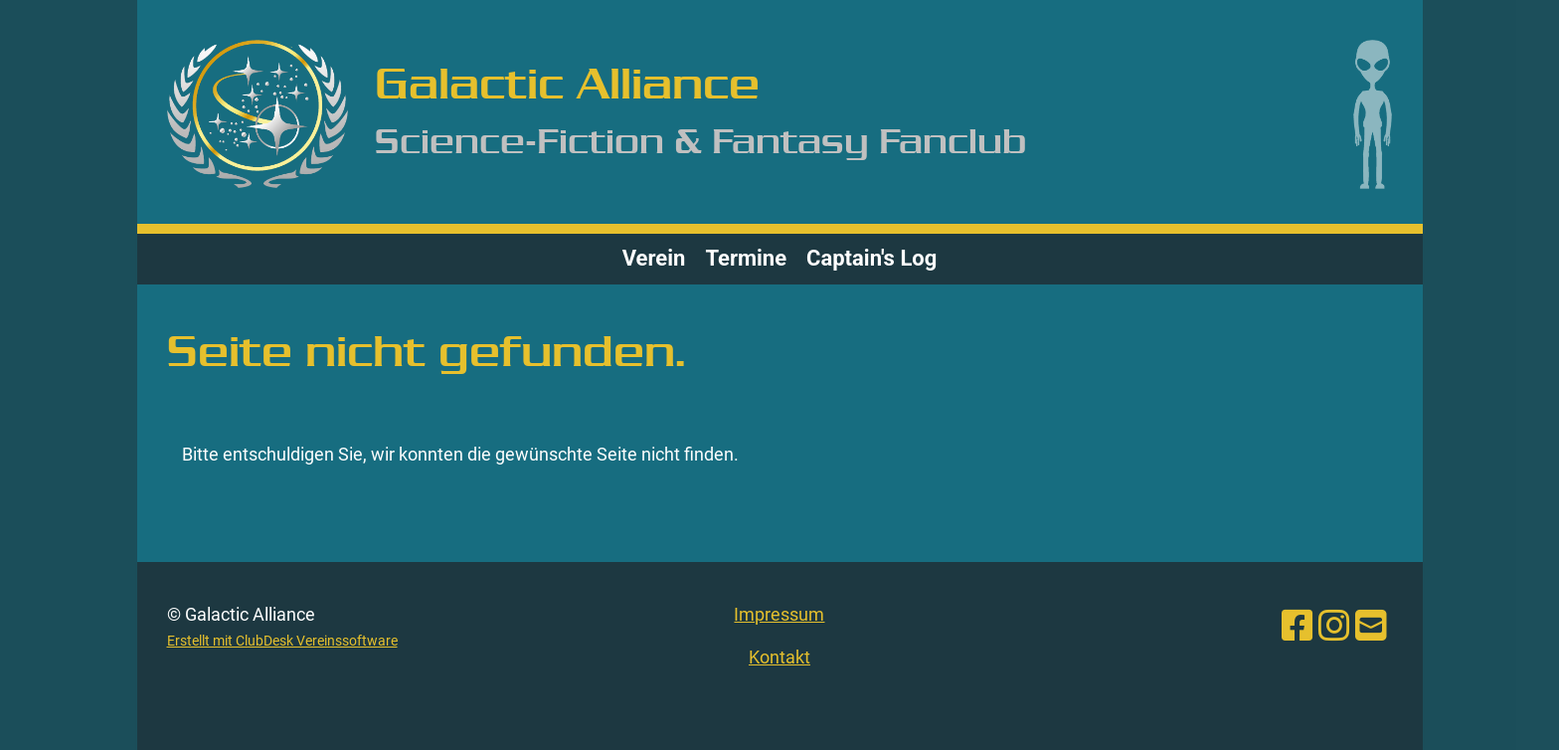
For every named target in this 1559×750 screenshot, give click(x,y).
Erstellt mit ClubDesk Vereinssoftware (282, 641)
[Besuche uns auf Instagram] (1334, 627)
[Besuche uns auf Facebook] (1297, 627)
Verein (654, 258)
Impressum (779, 614)
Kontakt (779, 657)
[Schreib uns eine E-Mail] (1371, 627)
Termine (745, 258)
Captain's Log (871, 258)
